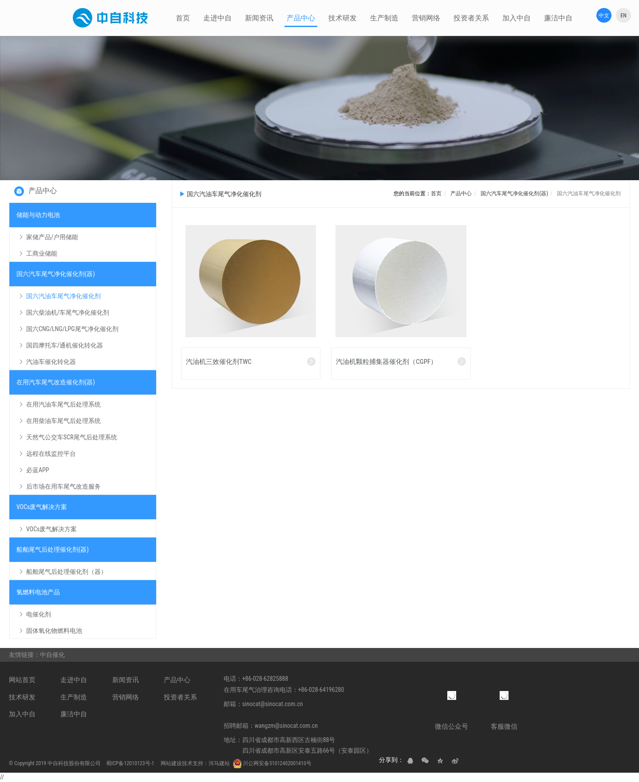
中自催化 (53, 654)
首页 (436, 193)
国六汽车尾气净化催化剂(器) (514, 193)
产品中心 (461, 193)
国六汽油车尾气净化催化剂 (588, 193)
